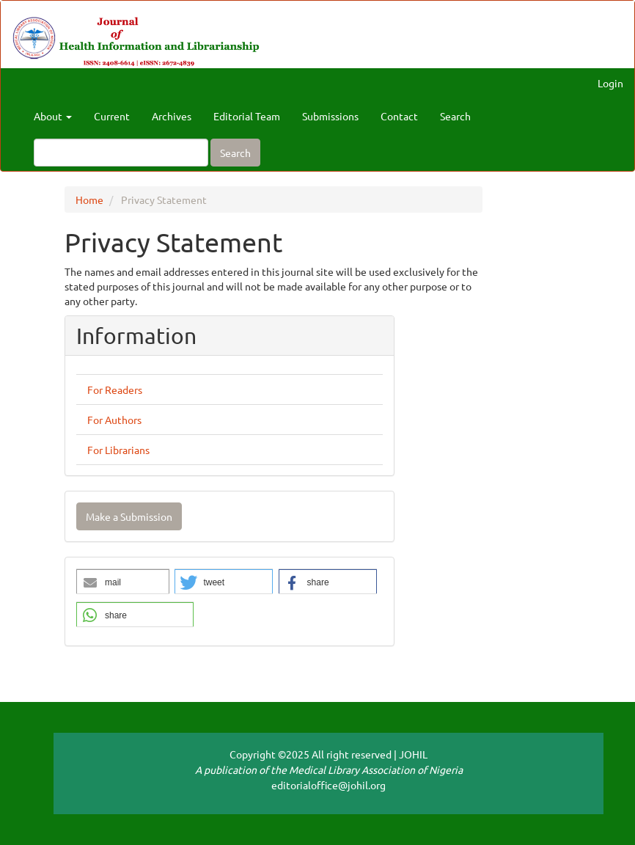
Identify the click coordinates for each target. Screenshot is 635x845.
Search (455, 115)
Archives (171, 115)
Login (610, 82)
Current (112, 115)
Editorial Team (246, 115)
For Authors (114, 419)
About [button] (53, 115)
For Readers (114, 389)
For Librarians (118, 449)
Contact (399, 115)
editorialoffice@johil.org (328, 784)
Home (89, 199)
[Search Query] (121, 153)
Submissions (330, 115)
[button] (122, 582)
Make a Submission (129, 516)
